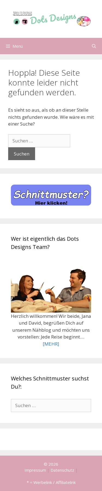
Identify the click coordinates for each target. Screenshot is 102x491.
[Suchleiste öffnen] (94, 46)
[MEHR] (51, 344)
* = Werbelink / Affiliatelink (51, 482)
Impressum (35, 470)
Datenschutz (62, 470)
